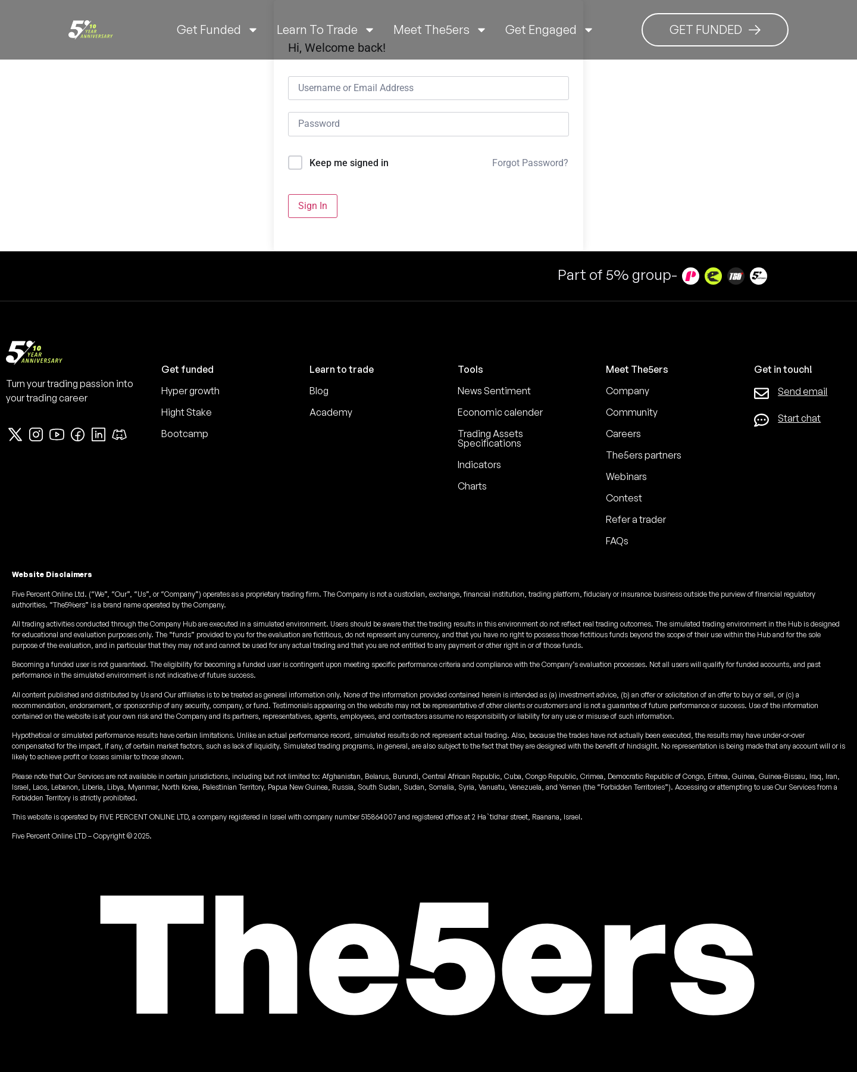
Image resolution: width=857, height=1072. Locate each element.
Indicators (479, 464)
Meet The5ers (440, 30)
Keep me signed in (349, 163)
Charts (472, 486)
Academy (330, 412)
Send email (802, 391)
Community (632, 412)
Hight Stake (186, 412)
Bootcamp (184, 434)
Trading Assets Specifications (490, 438)
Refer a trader (636, 519)
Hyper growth (190, 391)
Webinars (626, 476)
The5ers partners (643, 455)
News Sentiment (494, 391)
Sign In (312, 205)
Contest (624, 498)
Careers (623, 434)
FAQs (617, 541)
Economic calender (500, 412)
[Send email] (761, 393)
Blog (319, 391)
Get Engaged (550, 30)
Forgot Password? (530, 163)
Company (627, 391)
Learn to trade (326, 30)
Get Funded (218, 30)
